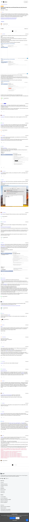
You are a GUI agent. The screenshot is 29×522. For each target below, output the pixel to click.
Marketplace (2, 488)
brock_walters (4, 221)
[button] (26, 2)
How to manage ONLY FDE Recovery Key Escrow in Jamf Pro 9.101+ (10, 305)
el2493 (3, 421)
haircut (3, 313)
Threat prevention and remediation (6, 509)
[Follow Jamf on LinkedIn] (2, 478)
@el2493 (2, 437)
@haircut (26, 426)
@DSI (1, 172)
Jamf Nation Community (4, 485)
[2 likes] (4, 237)
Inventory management (4, 502)
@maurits (2, 370)
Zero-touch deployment (4, 498)
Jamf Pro (2, 21)
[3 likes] (5, 319)
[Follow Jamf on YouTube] (4, 478)
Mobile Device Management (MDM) (6, 499)
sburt (2, 12)
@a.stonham (5, 105)
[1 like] (4, 130)
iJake (3, 301)
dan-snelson (4, 171)
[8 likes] (5, 98)
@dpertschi (2, 124)
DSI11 (2, 146)
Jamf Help (2, 482)
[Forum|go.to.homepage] (5, 1)
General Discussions (4, 4)
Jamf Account (3, 492)
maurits (3, 346)
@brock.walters (3, 246)
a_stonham (3, 135)
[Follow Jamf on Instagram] (6, 478)
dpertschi (3, 115)
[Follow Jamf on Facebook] (7, 478)
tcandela (3, 403)
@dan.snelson (3, 181)
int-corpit (3, 361)
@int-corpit (5, 370)
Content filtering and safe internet (5, 510)
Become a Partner (3, 489)
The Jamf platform (3, 496)
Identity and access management (5, 506)
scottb (3, 393)
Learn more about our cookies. (17, 516)
